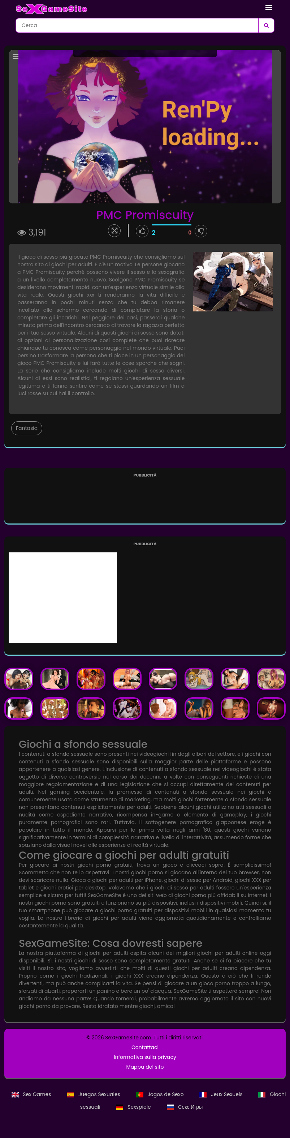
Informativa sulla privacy (145, 1057)
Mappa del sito (145, 1066)
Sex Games (32, 1094)
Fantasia (27, 428)
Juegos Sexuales (94, 1094)
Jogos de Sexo (160, 1094)
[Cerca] (266, 25)
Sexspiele (134, 1107)
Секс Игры (185, 1107)
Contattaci (145, 1047)
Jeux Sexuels (221, 1094)
